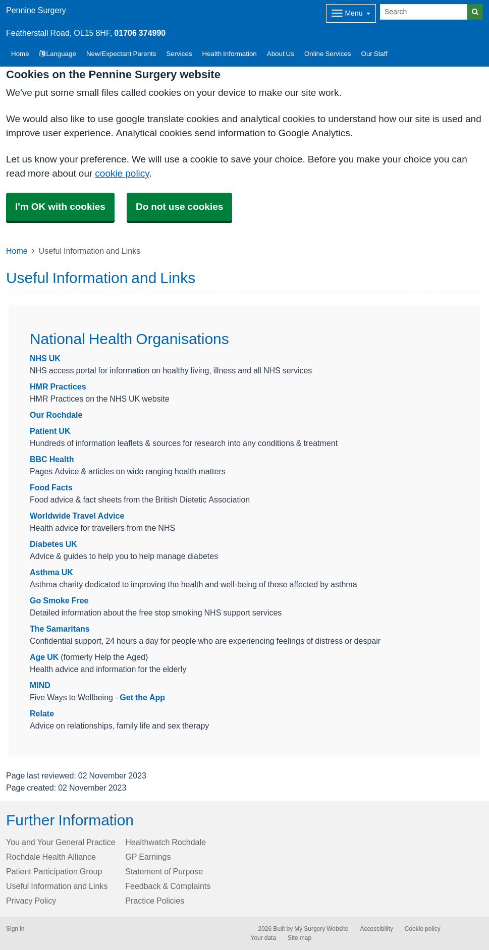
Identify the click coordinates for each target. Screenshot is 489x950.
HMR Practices (58, 386)
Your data (264, 938)
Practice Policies (154, 901)
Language (57, 53)
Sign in (15, 929)
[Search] (424, 12)
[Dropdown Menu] (351, 13)
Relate (42, 713)
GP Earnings (148, 857)
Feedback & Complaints (167, 886)
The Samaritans (60, 629)
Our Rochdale (56, 415)
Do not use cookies (179, 206)
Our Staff (374, 53)
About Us (280, 53)
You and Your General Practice (61, 842)
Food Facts (51, 487)
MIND (40, 685)
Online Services (327, 53)
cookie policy (122, 173)
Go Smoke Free (59, 600)
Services (179, 53)
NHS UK (45, 358)
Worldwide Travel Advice (77, 516)
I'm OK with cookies (60, 206)
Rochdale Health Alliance (51, 857)
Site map (299, 938)
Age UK (44, 657)
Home (17, 251)
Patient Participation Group (54, 871)
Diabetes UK (53, 544)
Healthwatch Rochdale (165, 842)
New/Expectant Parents (121, 53)
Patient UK (50, 431)
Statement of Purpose (164, 871)
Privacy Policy (31, 901)
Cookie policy (423, 929)
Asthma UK (51, 572)
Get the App (142, 697)
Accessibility (376, 929)
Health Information (229, 53)
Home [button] (20, 53)
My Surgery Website (321, 929)
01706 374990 (140, 33)
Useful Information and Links (56, 886)
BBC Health (52, 459)
